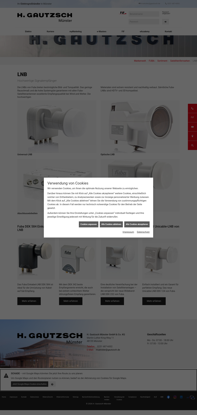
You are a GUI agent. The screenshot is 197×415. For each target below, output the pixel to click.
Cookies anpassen (88, 222)
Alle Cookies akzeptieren (137, 222)
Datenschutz (143, 229)
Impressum (128, 229)
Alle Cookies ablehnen (111, 222)
